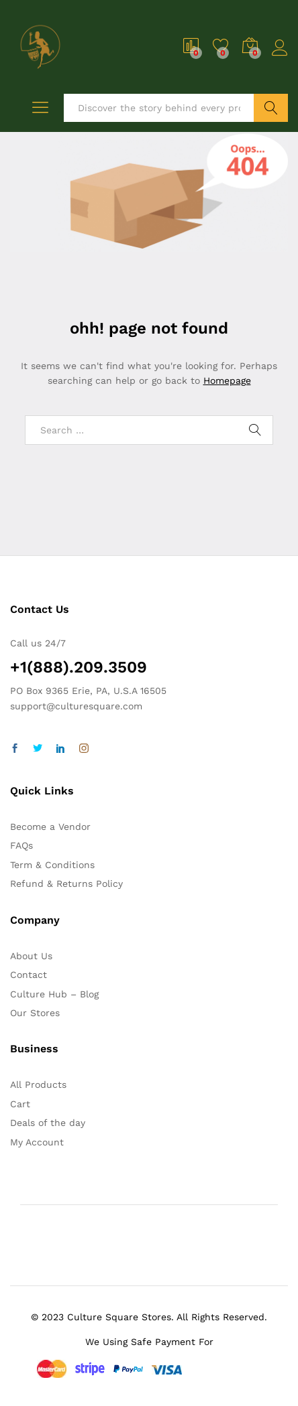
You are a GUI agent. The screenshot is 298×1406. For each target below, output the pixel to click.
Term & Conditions (52, 864)
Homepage (227, 380)
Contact (28, 974)
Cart (20, 1104)
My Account (37, 1142)
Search (271, 108)
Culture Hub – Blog (54, 994)
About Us (31, 956)
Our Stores (35, 1012)
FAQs (21, 845)
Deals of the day (47, 1122)
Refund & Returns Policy (66, 883)
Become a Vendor (50, 826)
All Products (38, 1084)
